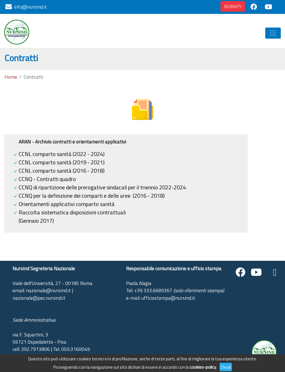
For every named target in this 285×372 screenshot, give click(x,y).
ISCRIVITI (232, 6)
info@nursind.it (30, 7)
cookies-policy (203, 367)
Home (10, 77)
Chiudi (225, 367)
